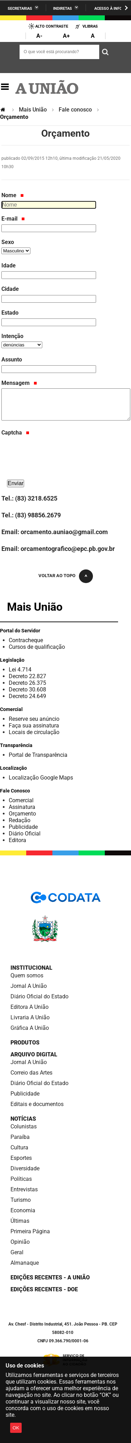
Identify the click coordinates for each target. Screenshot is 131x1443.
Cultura (19, 1147)
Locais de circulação (34, 732)
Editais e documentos (37, 1104)
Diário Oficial (25, 833)
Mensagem (19, 383)
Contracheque (26, 640)
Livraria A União (30, 1017)
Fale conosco (75, 109)
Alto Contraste (51, 26)
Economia (22, 1210)
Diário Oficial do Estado (39, 996)
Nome (12, 195)
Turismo (20, 1200)
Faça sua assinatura (34, 725)
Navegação (5, 86)
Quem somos (26, 975)
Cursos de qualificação (37, 647)
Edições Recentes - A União (50, 1277)
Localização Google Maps (41, 777)
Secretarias (20, 8)
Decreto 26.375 (27, 683)
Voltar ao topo (56, 575)
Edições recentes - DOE (44, 1289)
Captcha (15, 432)
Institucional (31, 967)
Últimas (19, 1221)
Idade (8, 265)
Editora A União (29, 1007)
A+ (66, 36)
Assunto (11, 359)
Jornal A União (28, 986)
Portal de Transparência (38, 755)
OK (16, 1427)
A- (39, 36)
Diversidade (24, 1168)
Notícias (23, 1118)
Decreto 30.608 (27, 689)
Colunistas (23, 1126)
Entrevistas (24, 1189)
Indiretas (62, 8)
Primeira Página (30, 1231)
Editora (17, 840)
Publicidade (23, 827)
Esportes (21, 1158)
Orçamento (22, 813)
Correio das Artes (31, 1072)
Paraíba (20, 1137)
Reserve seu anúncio (34, 719)
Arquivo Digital (33, 1054)
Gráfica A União (29, 1028)
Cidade (10, 289)
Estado (10, 312)
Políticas (21, 1179)
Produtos (24, 1042)
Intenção (12, 336)
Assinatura (22, 807)
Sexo (7, 242)
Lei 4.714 (20, 669)
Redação (19, 820)
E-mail (13, 218)
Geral (16, 1252)
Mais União (33, 109)
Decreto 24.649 (27, 696)
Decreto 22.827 (27, 676)
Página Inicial (3, 109)
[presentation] (54, 464)
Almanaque (24, 1262)
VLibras (90, 26)
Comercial (21, 800)
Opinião (20, 1242)
